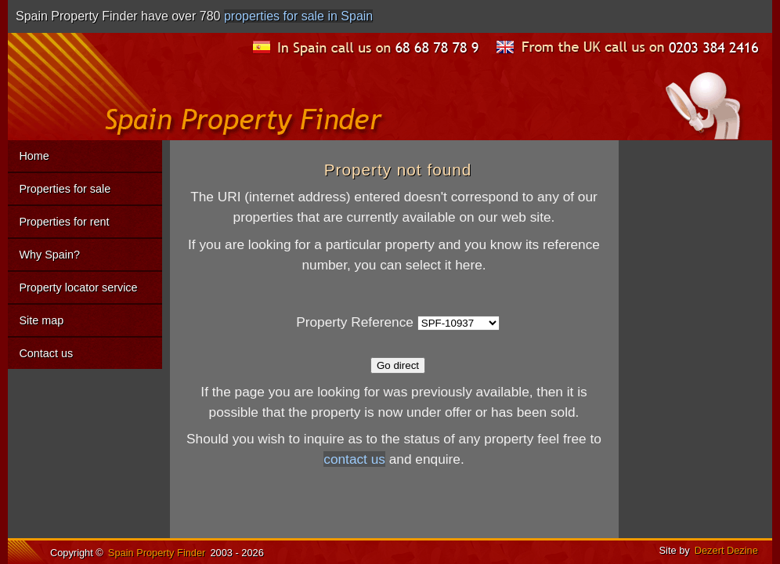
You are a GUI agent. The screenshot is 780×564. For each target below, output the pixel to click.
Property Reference (354, 322)
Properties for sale (64, 189)
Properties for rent (64, 221)
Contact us (46, 353)
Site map (41, 320)
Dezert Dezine (726, 550)
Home (34, 156)
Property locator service (78, 287)
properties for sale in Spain (298, 16)
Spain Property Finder (156, 553)
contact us (354, 459)
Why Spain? (49, 254)
